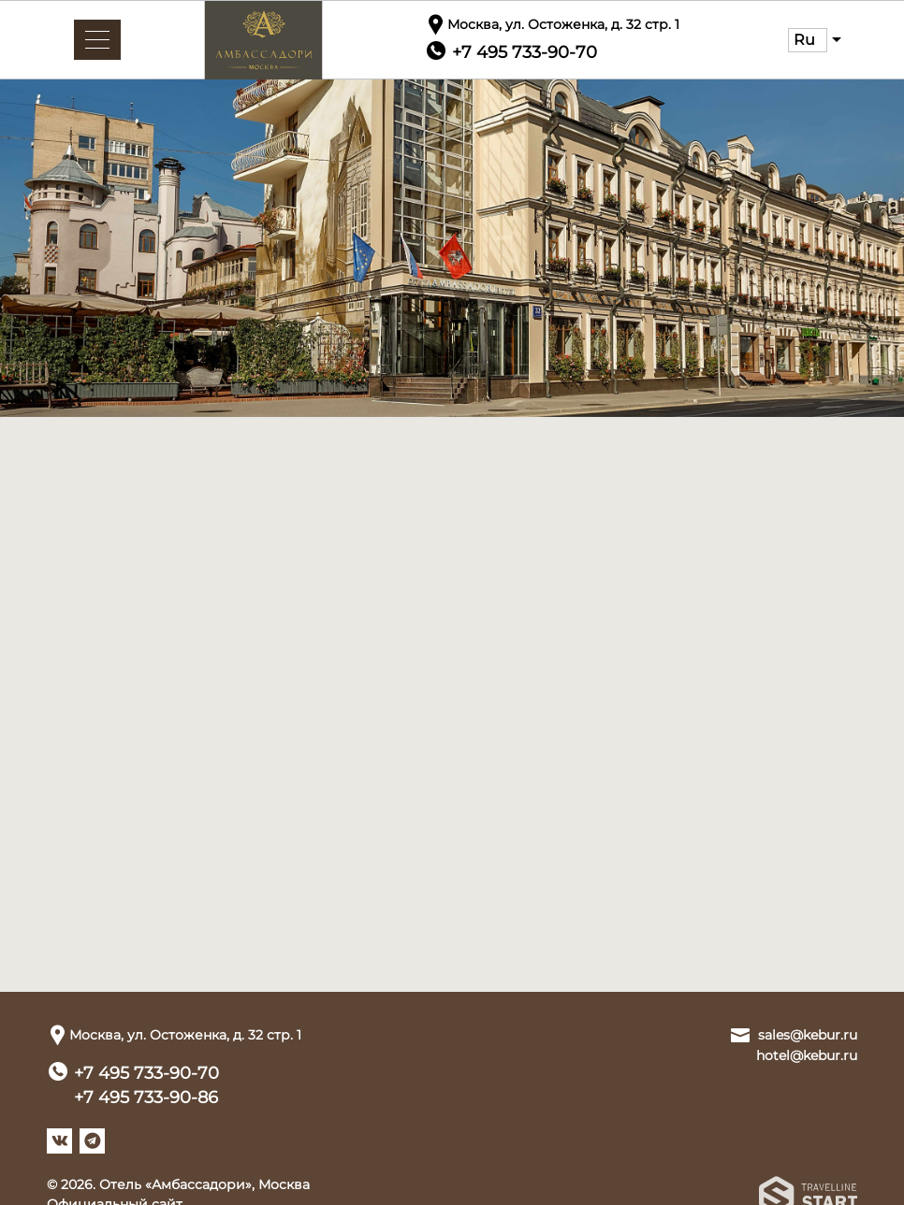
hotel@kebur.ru (806, 1055)
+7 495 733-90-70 (146, 1073)
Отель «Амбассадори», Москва (204, 1184)
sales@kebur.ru (807, 1034)
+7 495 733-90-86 (146, 1097)
